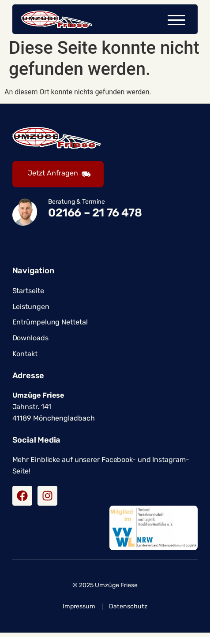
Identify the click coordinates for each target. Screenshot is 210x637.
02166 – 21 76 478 (95, 217)
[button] (176, 20)
